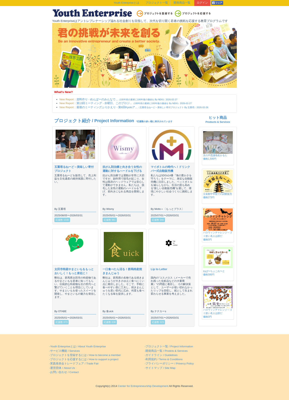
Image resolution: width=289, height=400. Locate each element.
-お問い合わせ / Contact (64, 372)
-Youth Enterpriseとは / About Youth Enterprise (77, 346)
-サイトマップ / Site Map (160, 367)
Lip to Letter (159, 269)
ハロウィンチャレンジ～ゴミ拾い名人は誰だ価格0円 (217, 236)
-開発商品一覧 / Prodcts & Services (166, 350)
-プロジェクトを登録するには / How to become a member (85, 355)
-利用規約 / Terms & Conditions (164, 359)
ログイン (202, 2)
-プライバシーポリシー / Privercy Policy (169, 363)
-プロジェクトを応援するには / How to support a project (83, 359)
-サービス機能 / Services (64, 350)
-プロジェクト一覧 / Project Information (169, 346)
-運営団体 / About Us (62, 367)
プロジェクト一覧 (157, 2)
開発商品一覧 (182, 2)
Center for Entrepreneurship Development (142, 386)
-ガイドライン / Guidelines (161, 355)
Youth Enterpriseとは (126, 2)
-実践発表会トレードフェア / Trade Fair (74, 363)
